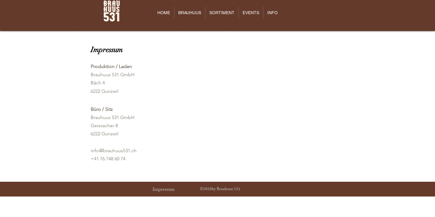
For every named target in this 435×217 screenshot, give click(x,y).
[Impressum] (163, 190)
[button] (189, 13)
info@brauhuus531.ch (114, 150)
